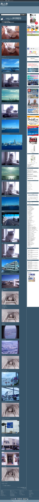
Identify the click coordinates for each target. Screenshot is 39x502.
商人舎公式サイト (2, 0)
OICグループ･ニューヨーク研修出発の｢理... (34, 268)
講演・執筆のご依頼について (4, 495)
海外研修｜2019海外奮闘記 (30, 240)
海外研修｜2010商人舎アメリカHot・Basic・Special (32, 230)
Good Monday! (29, 211)
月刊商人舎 (6, 0)
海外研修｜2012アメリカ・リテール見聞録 (31, 232)
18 (31, 198)
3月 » (37, 199)
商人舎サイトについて (25, 500)
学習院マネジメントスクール (30, 222)
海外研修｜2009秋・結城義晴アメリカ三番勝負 (32, 229)
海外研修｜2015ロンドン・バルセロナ (31, 237)
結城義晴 (29, 265)
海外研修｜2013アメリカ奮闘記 (31, 233)
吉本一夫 (29, 268)
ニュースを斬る (29, 218)
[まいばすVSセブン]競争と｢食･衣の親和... (33, 265)
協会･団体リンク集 (29, 272)
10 (30, 197)
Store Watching (29, 212)
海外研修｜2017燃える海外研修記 (31, 239)
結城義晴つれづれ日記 (30, 242)
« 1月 (29, 199)
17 (30, 198)
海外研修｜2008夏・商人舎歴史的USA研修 (31, 227)
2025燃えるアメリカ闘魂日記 (30, 209)
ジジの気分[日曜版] (22, 487)
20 (34, 198)
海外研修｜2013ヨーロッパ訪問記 (31, 234)
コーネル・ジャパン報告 (30, 216)
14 (35, 197)
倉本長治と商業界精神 (30, 220)
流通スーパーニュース (10, 0)
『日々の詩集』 (29, 215)
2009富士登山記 (29, 206)
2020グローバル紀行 (30, 207)
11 (31, 197)
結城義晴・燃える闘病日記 (30, 244)
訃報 (28, 245)
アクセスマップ (30, 495)
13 (34, 197)
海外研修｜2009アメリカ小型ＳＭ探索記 (31, 228)
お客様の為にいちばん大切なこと (30, 166)
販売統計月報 (29, 246)
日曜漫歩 (29, 223)
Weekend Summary (29, 213)
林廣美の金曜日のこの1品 (30, 225)
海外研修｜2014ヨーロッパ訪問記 (31, 235)
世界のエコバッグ (29, 190)
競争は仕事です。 (33, 58)
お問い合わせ (30, 496)
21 (35, 198)
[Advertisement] (28, 7)
